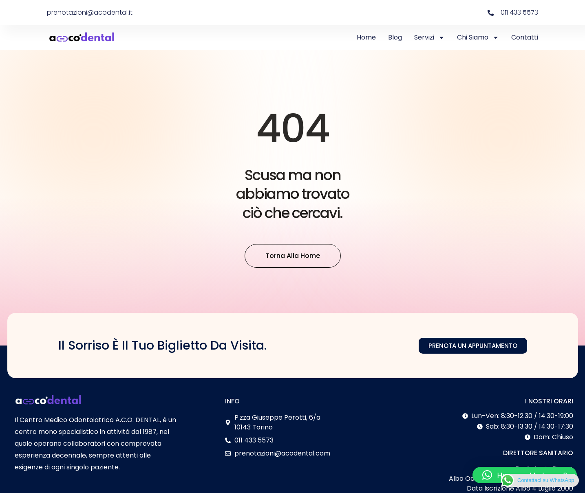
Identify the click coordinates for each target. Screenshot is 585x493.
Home (366, 37)
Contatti (524, 37)
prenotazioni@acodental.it (89, 12)
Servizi (429, 37)
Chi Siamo (478, 37)
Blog (395, 37)
